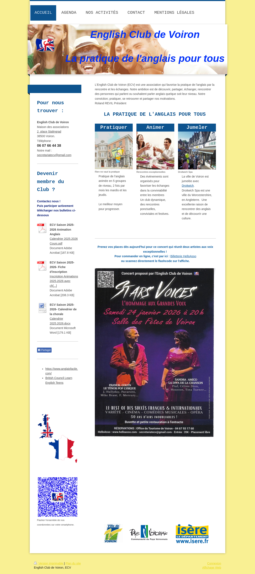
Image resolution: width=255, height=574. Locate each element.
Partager (44, 350)
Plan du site (73, 563)
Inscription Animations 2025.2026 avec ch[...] (64, 281)
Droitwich (188, 185)
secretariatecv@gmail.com (54, 155)
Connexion (214, 563)
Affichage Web (211, 567)
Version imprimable (49, 563)
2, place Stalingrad (49, 131)
